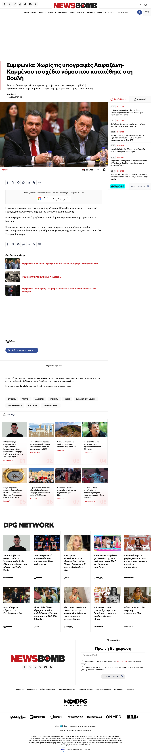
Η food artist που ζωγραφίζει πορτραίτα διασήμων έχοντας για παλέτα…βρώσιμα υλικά (105, 613)
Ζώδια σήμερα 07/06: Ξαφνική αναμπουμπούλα (135, 610)
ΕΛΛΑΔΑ (42, 12)
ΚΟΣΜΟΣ (80, 12)
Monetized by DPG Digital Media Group (83, 726)
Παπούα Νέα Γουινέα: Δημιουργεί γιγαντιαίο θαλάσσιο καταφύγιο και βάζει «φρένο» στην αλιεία (129, 176)
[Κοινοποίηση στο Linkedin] (29, 182)
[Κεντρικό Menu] (147, 12)
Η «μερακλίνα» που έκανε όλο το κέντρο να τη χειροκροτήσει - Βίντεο (66, 491)
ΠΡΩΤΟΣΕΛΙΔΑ (122, 12)
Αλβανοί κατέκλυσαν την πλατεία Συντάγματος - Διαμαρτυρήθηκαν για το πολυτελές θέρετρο (40, 491)
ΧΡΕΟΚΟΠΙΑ (54, 399)
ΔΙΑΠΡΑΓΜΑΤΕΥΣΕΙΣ (51, 405)
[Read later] (104, 170)
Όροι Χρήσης (32, 689)
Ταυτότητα (19, 689)
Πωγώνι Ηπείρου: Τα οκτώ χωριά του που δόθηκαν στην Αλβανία (66, 444)
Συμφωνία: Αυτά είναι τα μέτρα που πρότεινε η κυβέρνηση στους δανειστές (60, 263)
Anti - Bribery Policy (103, 689)
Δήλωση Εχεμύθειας (47, 689)
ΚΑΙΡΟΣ (111, 12)
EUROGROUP (32, 405)
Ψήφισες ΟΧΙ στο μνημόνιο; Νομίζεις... (41, 276)
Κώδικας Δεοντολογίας (67, 689)
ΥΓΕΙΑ (72, 12)
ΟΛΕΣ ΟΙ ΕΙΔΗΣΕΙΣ (29, 12)
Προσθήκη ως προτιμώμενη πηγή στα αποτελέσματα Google (53, 199)
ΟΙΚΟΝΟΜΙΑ (62, 12)
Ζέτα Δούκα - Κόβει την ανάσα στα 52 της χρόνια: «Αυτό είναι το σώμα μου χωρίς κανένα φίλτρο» (75, 613)
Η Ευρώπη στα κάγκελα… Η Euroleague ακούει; (13, 610)
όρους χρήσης (122, 661)
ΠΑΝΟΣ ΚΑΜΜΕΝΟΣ (15, 405)
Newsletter (24, 386)
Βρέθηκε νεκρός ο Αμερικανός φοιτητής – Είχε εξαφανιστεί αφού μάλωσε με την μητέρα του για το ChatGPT (127, 137)
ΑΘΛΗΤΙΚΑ (91, 12)
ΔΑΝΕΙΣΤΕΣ (39, 399)
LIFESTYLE (101, 12)
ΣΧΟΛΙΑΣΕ (87, 169)
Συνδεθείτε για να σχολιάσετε (22, 350)
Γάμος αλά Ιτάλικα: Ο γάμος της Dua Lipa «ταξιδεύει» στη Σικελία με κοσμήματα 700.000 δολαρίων (45, 613)
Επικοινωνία (119, 689)
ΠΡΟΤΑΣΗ (25, 399)
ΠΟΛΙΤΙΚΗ (52, 12)
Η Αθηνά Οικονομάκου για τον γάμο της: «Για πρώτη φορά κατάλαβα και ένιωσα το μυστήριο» (105, 561)
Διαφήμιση (131, 689)
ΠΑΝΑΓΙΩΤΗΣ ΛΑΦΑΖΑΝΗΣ (85, 399)
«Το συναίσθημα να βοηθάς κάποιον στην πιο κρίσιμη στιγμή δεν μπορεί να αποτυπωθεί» (135, 561)
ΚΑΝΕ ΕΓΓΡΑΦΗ (113, 676)
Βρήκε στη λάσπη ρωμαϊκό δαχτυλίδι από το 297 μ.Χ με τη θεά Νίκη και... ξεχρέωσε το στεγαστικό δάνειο (12, 493)
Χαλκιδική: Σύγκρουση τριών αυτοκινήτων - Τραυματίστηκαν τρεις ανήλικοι (128, 125)
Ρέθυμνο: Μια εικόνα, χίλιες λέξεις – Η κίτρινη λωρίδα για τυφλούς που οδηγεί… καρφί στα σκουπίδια (128, 112)
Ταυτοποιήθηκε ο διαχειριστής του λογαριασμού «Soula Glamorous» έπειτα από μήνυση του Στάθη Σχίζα (15, 562)
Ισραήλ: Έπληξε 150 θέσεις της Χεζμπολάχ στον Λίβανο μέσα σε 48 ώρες (128, 150)
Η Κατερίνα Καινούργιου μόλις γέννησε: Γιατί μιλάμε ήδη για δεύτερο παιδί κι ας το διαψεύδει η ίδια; (75, 562)
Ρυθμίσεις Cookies (85, 689)
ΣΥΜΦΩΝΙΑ (12, 399)
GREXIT (67, 399)
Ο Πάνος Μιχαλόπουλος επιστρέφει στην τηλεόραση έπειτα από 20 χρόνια (93, 445)
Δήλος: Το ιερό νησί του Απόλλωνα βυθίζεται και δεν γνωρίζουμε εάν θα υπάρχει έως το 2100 (40, 445)
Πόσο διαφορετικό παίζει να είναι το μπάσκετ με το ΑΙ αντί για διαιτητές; (44, 560)
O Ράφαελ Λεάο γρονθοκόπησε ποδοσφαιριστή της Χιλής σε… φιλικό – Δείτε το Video (94, 493)
